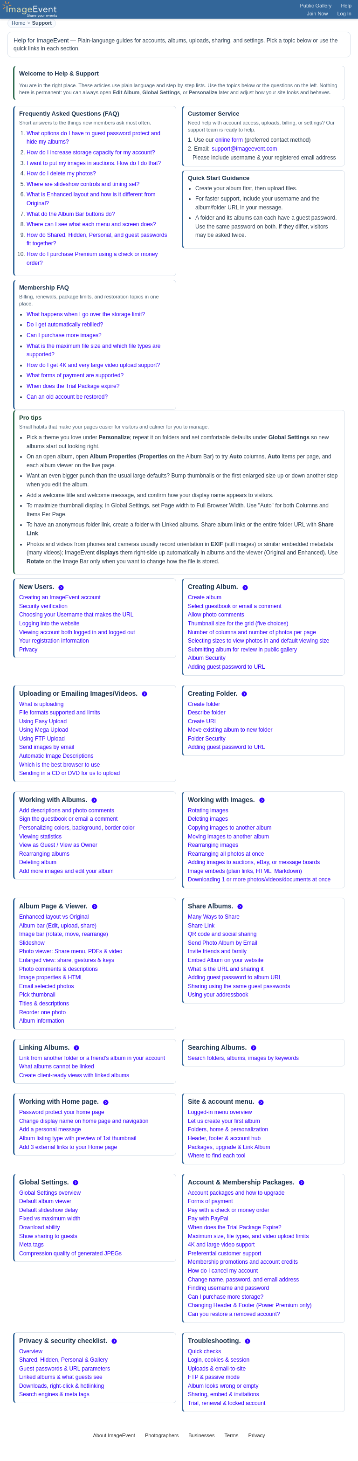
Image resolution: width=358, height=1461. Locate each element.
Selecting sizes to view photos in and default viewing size (259, 640)
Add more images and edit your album (66, 871)
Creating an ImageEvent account (60, 597)
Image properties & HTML (51, 977)
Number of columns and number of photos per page (252, 632)
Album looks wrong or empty (223, 1386)
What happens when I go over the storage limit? (86, 314)
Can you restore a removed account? (234, 1314)
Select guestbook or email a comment (235, 606)
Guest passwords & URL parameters (64, 1368)
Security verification (43, 606)
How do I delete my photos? (61, 173)
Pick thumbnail (37, 994)
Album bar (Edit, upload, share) (57, 925)
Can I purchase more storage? (225, 1297)
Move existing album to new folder (230, 730)
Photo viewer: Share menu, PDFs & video (70, 951)
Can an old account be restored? (67, 397)
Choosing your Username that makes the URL (76, 614)
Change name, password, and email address (243, 1279)
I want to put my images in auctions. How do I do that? (94, 163)
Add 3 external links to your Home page (68, 1147)
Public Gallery (316, 5)
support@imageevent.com (244, 148)
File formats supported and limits (59, 712)
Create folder (204, 704)
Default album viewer (45, 1201)
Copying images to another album (229, 827)
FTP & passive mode (214, 1377)
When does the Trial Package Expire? (235, 1227)
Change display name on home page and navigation (84, 1121)
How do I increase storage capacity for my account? (91, 152)
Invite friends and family (217, 951)
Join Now (317, 13)
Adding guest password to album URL (235, 977)
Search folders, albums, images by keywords (243, 1058)
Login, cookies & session (218, 1360)
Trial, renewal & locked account (226, 1403)
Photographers (162, 1435)
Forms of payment (210, 1201)
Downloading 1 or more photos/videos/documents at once (259, 879)
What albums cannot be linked (56, 1066)
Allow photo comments (216, 614)
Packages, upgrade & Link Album (229, 1147)
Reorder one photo (42, 1012)
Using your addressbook (218, 994)
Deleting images (208, 819)
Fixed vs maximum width (49, 1218)
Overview (30, 1351)
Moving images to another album (228, 836)
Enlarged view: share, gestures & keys (66, 960)
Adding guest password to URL (226, 667)
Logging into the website (49, 623)
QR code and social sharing (222, 934)
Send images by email (46, 747)
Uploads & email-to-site (217, 1368)
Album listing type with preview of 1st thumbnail (77, 1138)
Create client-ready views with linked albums (74, 1075)
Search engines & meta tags (54, 1394)
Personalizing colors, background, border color (76, 827)
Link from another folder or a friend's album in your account (92, 1058)
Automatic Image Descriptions (56, 756)
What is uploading (41, 704)
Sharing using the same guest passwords (239, 986)
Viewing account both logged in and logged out (77, 632)
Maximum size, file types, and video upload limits (248, 1236)
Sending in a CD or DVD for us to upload (69, 773)
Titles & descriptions (44, 1003)
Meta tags (31, 1244)
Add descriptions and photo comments (66, 810)
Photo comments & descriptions (58, 969)
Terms (232, 1435)
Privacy (28, 649)
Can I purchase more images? (64, 335)
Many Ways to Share (214, 917)
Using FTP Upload (42, 738)
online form (229, 140)
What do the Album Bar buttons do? (71, 214)
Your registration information (54, 640)
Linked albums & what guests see (61, 1377)
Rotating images (208, 810)
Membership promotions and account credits (243, 1262)
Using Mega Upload (43, 730)
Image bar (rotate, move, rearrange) (63, 934)
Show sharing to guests (48, 1236)
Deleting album (37, 862)
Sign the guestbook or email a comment (68, 819)
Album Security (207, 658)
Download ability (39, 1227)
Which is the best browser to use (59, 765)
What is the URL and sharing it (225, 969)
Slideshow (32, 943)
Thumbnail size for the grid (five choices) (238, 623)
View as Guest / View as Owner (58, 845)
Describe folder (207, 712)
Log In (344, 13)
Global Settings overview (50, 1193)
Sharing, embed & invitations (223, 1394)
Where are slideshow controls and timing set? (83, 184)
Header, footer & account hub (224, 1138)
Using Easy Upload (43, 721)
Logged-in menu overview (220, 1112)
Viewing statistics (40, 836)
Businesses (201, 1435)
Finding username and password (228, 1288)
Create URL (202, 721)
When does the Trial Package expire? (73, 386)
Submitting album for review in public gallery (242, 649)
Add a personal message (50, 1129)
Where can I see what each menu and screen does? (91, 224)
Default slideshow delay (48, 1210)
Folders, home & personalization (228, 1129)
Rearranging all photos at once (226, 854)
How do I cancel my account (223, 1270)
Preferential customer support (224, 1253)
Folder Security (207, 738)
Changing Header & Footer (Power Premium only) (249, 1305)
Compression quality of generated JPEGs (70, 1253)
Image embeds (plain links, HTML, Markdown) (245, 871)
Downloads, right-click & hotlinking (61, 1386)
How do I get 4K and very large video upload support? (93, 365)
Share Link (201, 925)
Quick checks (204, 1351)
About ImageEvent (114, 1435)
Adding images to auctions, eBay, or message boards (254, 862)
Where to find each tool (216, 1155)
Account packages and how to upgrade (236, 1193)
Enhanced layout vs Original (54, 917)
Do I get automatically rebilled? (65, 324)
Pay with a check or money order (228, 1210)
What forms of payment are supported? (75, 375)
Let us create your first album (224, 1121)
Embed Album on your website (225, 960)
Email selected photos (46, 986)
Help (346, 5)
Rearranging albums (44, 854)
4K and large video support (221, 1244)
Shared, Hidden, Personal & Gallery (63, 1360)
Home (18, 23)
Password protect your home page (61, 1112)
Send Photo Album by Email (222, 943)
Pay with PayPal (208, 1218)
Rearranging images (213, 845)
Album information (41, 1021)
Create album (204, 597)
